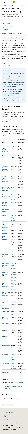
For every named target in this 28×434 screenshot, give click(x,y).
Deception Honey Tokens (5, 195)
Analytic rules (14, 202)
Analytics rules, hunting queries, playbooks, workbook (14, 217)
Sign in (25, 2)
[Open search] (21, 2)
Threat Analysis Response (5, 335)
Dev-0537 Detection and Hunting (5, 209)
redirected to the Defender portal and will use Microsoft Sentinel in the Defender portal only (13, 84)
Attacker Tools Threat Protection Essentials (5, 149)
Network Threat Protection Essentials (6, 293)
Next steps (5, 29)
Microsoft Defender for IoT (5, 254)
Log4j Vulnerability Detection (5, 238)
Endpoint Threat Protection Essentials (4, 225)
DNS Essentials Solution (5, 214)
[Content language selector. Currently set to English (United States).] (9, 412)
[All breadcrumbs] (3, 5)
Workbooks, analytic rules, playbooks (14, 302)
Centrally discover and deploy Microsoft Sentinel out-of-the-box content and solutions (13, 63)
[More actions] (25, 5)
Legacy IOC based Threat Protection (5, 232)
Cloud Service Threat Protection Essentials (5, 179)
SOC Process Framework (5, 329)
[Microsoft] (14, 2)
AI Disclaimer (6, 423)
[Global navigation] (1, 2)
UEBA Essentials (6, 345)
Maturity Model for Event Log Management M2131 (6, 264)
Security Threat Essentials (5, 312)
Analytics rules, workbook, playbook (13, 190)
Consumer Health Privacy (8, 427)
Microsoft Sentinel (9, 5)
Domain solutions (7, 27)
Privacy (11, 425)
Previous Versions (14, 423)
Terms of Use (20, 427)
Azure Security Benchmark (5, 154)
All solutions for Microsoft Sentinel (10, 25)
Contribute (5, 425)
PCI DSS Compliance (5, 307)
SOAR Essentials (4, 318)
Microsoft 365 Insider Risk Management (5, 272)
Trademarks (5, 429)
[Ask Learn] (22, 5)
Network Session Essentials (4, 284)
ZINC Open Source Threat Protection (5, 372)
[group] (14, 258)
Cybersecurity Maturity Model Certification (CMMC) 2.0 (6, 190)
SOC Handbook (5, 323)
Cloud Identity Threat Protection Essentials (5, 168)
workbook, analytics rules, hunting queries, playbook (14, 277)
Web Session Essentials (5, 355)
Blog (21, 423)
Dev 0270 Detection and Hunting (5, 203)
